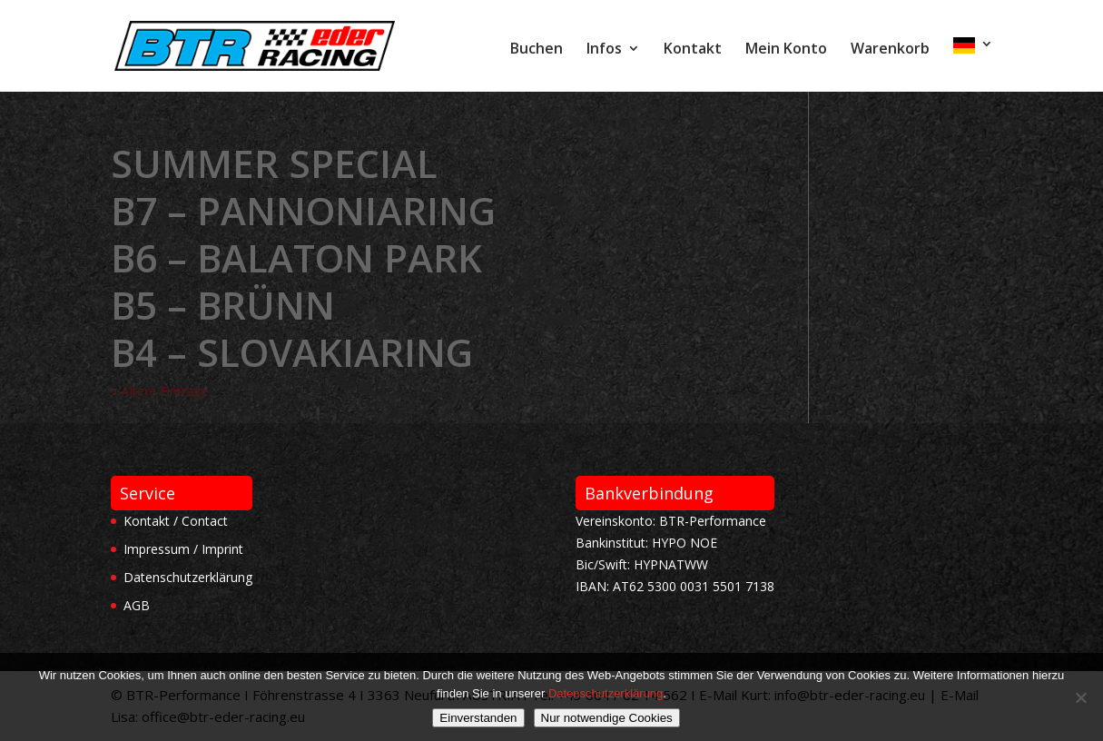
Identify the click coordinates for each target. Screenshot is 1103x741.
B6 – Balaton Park (296, 257)
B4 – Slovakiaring (292, 352)
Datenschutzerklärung (187, 577)
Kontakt (693, 50)
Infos (604, 50)
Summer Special (274, 163)
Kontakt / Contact (175, 520)
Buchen (536, 50)
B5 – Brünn (223, 305)
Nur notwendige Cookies (607, 718)
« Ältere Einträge (159, 391)
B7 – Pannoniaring (303, 210)
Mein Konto (786, 50)
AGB (136, 605)
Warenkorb (890, 50)
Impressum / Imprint (183, 549)
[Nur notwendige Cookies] (1080, 697)
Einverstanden (478, 718)
